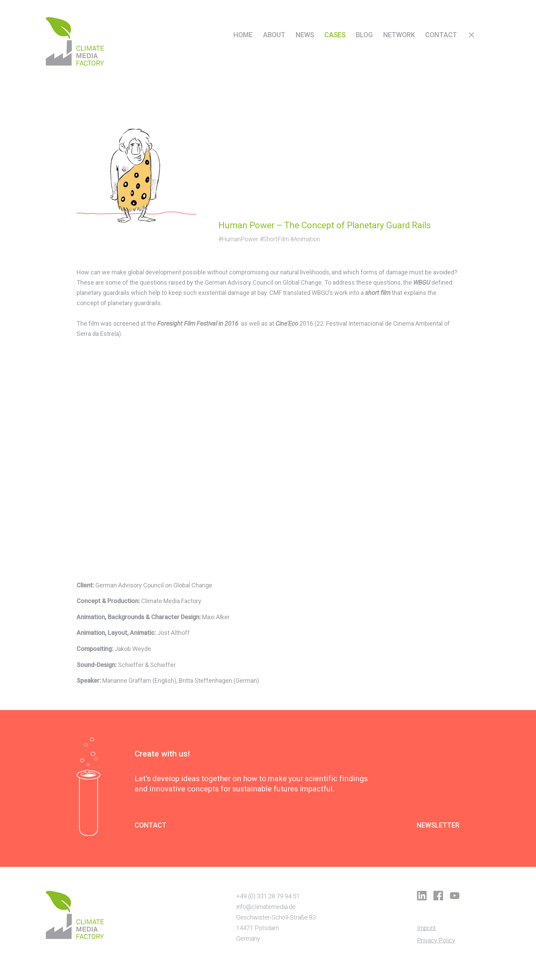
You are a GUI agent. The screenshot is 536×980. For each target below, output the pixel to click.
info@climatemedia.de (266, 906)
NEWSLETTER (438, 825)
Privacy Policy (436, 940)
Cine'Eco (287, 323)
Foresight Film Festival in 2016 (197, 323)
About (274, 35)
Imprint (426, 927)
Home (243, 35)
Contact (441, 35)
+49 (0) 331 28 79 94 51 (268, 896)
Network (399, 35)
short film (377, 292)
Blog (364, 35)
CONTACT (150, 825)
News (305, 35)
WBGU (421, 282)
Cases (335, 35)
